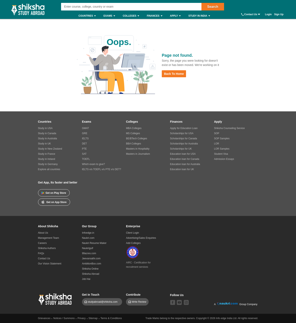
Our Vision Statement (49, 263)
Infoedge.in (88, 232)
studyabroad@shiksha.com (104, 302)
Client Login (132, 232)
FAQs (41, 253)
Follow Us (177, 295)
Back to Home (174, 73)
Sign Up (278, 14)
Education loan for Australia (185, 164)
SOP (216, 133)
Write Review (139, 302)
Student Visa (221, 153)
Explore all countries (49, 169)
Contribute (133, 294)
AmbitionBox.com (91, 263)
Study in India (200, 16)
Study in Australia (47, 138)
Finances (155, 16)
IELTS (85, 138)
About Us (43, 232)
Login (268, 14)
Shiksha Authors (47, 248)
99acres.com (89, 253)
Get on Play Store (54, 193)
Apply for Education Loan (184, 128)
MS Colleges (133, 133)
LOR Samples (221, 148)
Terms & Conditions (111, 318)
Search (212, 6)
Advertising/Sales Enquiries (141, 237)
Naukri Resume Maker (94, 243)
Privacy (81, 318)
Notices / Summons (64, 318)
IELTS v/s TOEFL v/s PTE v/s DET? (101, 169)
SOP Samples (221, 138)
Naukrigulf (87, 248)
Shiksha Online (90, 268)
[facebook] (172, 302)
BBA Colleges (133, 143)
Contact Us (250, 14)
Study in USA (45, 128)
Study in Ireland (46, 159)
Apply (176, 16)
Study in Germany (48, 164)
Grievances (44, 318)
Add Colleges (133, 243)
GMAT (85, 128)
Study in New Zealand (50, 148)
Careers (42, 243)
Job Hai (86, 279)
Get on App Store (54, 202)
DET (84, 143)
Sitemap (93, 318)
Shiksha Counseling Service (229, 128)
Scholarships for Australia (184, 143)
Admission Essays (224, 159)
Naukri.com (88, 237)
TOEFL (86, 159)
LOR (216, 143)
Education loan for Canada (184, 159)
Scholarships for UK (181, 148)
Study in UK (44, 143)
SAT (84, 153)
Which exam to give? (93, 164)
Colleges (132, 16)
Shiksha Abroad (90, 273)
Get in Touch (90, 294)
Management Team (48, 237)
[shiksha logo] (55, 299)
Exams (110, 16)
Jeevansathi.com (91, 258)
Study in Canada (47, 133)
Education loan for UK (182, 169)
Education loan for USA (183, 153)
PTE (84, 148)
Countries (88, 16)
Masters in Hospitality (137, 148)
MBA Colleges (133, 128)
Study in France (46, 153)
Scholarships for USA (181, 133)
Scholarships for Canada (183, 138)
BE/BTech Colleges (136, 138)
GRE (84, 133)
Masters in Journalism (138, 153)
